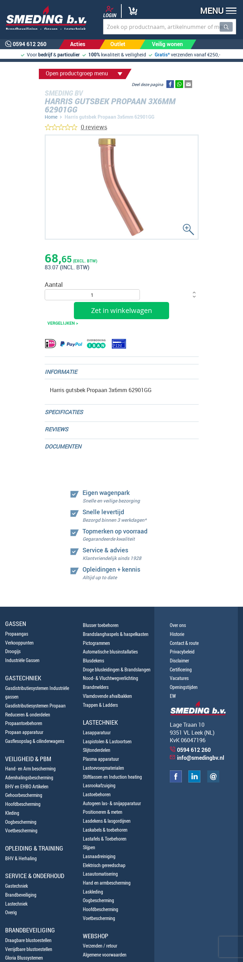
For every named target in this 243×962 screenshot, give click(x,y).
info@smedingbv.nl (200, 757)
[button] (216, 11)
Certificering (181, 669)
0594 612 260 (194, 750)
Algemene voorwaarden (104, 954)
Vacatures (179, 678)
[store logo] (44, 18)
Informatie (61, 372)
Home (51, 117)
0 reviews (94, 127)
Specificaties (64, 412)
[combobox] (169, 26)
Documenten (63, 446)
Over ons (178, 625)
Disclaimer (179, 660)
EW (173, 696)
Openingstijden (184, 687)
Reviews (56, 429)
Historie (177, 634)
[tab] (122, 371)
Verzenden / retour (100, 945)
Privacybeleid (182, 651)
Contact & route (184, 643)
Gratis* (162, 54)
